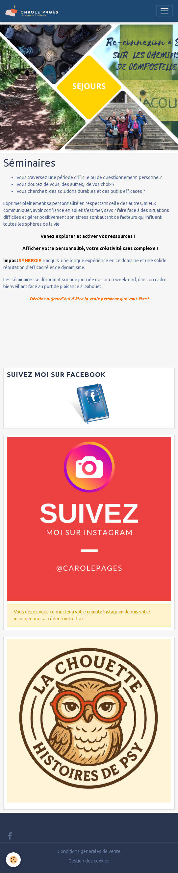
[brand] (33, 10)
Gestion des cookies (89, 860)
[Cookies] (13, 859)
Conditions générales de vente (89, 851)
